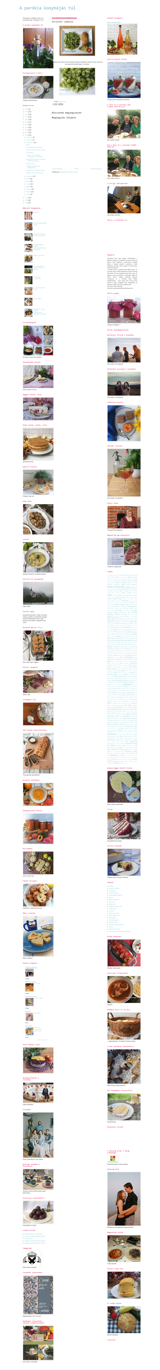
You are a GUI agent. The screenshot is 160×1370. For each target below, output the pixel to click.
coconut (120, 602)
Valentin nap (125, 753)
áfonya (131, 575)
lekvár (126, 674)
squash (113, 730)
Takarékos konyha (31, 996)
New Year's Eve (130, 696)
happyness (134, 646)
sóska (124, 726)
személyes (134, 736)
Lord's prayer (117, 678)
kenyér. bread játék (121, 669)
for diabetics (114, 631)
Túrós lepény (30, 152)
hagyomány (117, 646)
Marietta (27, 1011)
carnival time (127, 595)
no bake (112, 697)
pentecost (134, 703)
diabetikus (124, 614)
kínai (130, 670)
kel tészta (114, 667)
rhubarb (133, 716)
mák (133, 680)
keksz (109, 667)
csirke (131, 608)
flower (125, 629)
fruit (133, 634)
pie (117, 705)
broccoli (131, 590)
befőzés (124, 582)
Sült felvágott (37, 298)
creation (116, 606)
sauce (124, 722)
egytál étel (110, 621)
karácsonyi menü (112, 665)
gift (136, 636)
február (28, 192)
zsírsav (125, 763)
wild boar (126, 759)
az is (134, 579)
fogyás (128, 629)
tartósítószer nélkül (120, 743)
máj (130, 680)
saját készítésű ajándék (130, 718)
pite (123, 705)
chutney (113, 602)
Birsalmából (112, 918)
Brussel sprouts (111, 592)
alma (117, 577)
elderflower (118, 623)
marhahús (125, 682)
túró (129, 749)
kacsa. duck (115, 663)
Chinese (109, 601)
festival (135, 627)
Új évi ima (112, 902)
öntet (130, 699)
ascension (134, 577)
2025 (26, 112)
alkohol (113, 577)
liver (113, 678)
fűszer (108, 636)
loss (123, 678)
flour (123, 629)
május (28, 184)
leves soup (128, 676)
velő (119, 755)
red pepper (122, 714)
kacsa (108, 663)
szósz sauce (115, 742)
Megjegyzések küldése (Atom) (69, 172)
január (28, 194)
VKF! (129, 757)
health (132, 648)
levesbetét (134, 676)
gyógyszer (119, 644)
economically (115, 618)
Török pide (37, 983)
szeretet (109, 740)
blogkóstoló (124, 589)
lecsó (118, 674)
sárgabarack (110, 722)
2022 (26, 119)
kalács (121, 663)
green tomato (110, 644)
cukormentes (110, 608)
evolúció (116, 625)
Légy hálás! (37, 1013)
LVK (128, 678)
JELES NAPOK (122, 661)
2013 (26, 203)
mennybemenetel (116, 688)
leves (124, 676)
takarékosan (133, 742)
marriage (130, 682)
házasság (110, 648)
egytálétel (116, 621)
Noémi (121, 698)
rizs (112, 718)
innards (116, 657)
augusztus (29, 176)
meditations (127, 684)
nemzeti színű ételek (127, 694)
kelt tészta (133, 667)
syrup (116, 736)
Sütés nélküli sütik (114, 915)
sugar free (124, 731)
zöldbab (135, 761)
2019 (26, 127)
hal (122, 646)
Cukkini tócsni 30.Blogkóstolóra (35, 170)
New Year (122, 696)
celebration (113, 597)
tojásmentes (110, 747)
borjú (114, 590)
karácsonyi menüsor (122, 665)
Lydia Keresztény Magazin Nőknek (34, 1236)
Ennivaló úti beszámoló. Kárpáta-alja (120, 931)
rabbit (119, 713)
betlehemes (117, 584)
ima (124, 655)
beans (132, 580)
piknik (120, 705)
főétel (125, 631)
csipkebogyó (126, 608)
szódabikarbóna (128, 740)
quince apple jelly (112, 713)
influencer (134, 655)
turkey (126, 749)
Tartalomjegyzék (114, 920)
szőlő (122, 742)
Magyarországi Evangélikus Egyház (35, 1243)
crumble (121, 606)
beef (136, 581)
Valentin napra (113, 922)
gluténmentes (111, 638)
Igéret (28, 145)
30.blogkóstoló (110, 575)
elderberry (112, 623)
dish (132, 614)
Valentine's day (133, 753)
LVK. (130, 678)
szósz (108, 742)
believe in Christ (132, 582)
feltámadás (127, 627)
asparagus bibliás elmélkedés (120, 579)
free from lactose (111, 634)
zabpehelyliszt (121, 761)
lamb (136, 672)
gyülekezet (134, 644)
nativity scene (116, 694)
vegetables (114, 755)
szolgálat (134, 740)
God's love (116, 640)
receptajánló (110, 714)
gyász (115, 644)
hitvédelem (122, 650)
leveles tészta (118, 676)
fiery (108, 629)
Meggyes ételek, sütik (115, 906)
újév (108, 751)
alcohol (109, 577)
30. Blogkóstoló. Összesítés (34, 147)
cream (112, 606)
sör (108, 728)
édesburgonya (123, 618)
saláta (114, 720)
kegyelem (134, 665)
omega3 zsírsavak (116, 699)
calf (123, 595)
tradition (114, 749)
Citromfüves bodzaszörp (37, 277)
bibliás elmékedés (131, 584)
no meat (117, 697)
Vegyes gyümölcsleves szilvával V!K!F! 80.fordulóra (35, 160)
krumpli (132, 672)
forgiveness (121, 631)
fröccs (130, 634)
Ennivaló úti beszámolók (116, 924)
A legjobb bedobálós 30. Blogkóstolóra (33, 166)
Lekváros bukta (38, 998)
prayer (130, 707)
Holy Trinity (134, 650)
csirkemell (119, 610)
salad (110, 720)
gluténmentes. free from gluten (124, 638)
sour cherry (134, 726)
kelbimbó (120, 667)
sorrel (108, 726)
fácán (128, 625)
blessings (119, 589)
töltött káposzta (129, 747)
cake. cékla (115, 595)
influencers (110, 657)
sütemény (111, 734)
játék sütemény (114, 661)
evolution (121, 625)
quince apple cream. (132, 711)
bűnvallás (129, 592)
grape (123, 642)
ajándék (135, 575)
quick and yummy (112, 711)
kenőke (109, 669)
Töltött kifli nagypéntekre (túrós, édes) (38, 1029)
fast (119, 627)
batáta (125, 580)
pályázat (115, 701)
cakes (120, 595)
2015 (26, 197)
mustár (119, 692)
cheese (131, 597)
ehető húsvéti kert (124, 621)
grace (119, 642)
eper (123, 623)
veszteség (109, 757)
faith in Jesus (133, 625)
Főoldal (76, 169)
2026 (26, 109)
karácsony (133, 663)
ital (129, 659)
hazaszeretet (126, 648)
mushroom (114, 692)
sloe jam (132, 724)
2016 (26, 135)
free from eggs (123, 633)
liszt (110, 678)
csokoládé (131, 610)
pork (116, 707)
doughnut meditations (119, 616)
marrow (135, 682)
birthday (109, 589)
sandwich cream (133, 720)
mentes (109, 688)
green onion (134, 642)
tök (124, 747)
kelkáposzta (126, 667)
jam (136, 659)
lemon (129, 674)
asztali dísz (129, 579)
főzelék (130, 631)
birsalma (127, 587)
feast (122, 627)
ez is (125, 625)
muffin (108, 692)
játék (109, 661)
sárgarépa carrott (118, 722)
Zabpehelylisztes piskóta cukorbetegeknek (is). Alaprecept (40, 247)
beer (108, 582)
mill (119, 690)
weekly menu (115, 759)
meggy (125, 686)
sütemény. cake (121, 734)
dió (129, 614)
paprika (120, 701)
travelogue (120, 749)
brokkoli (135, 590)
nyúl (127, 697)
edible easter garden (132, 618)
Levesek (111, 911)
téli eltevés (111, 745)
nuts (124, 697)
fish (114, 629)
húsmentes (110, 655)
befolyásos (118, 582)
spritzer (109, 730)
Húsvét (116, 655)
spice (130, 728)
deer (125, 612)
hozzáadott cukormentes (131, 651)
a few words (117, 575)
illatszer (121, 655)
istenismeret (124, 659)
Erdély (132, 623)
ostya (127, 699)
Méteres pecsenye (39, 255)
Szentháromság (127, 738)
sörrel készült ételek (114, 728)
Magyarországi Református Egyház (34, 1241)
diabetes (117, 614)
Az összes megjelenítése (41, 1039)
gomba (135, 640)
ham (130, 646)
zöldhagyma (110, 763)
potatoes (121, 707)
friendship (117, 634)
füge (136, 634)
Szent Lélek (119, 738)
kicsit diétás (120, 671)
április (28, 186)
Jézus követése (133, 661)
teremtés (119, 745)
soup (128, 726)
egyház (135, 619)
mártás (109, 684)
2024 (26, 114)
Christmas (124, 601)
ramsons (123, 713)
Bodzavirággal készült (115, 895)
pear (119, 703)
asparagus (109, 579)
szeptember (30, 142)
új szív (135, 749)
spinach (135, 728)
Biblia (123, 584)
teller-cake (28, 1026)
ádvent (127, 575)
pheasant (114, 705)
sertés (116, 724)
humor (109, 653)
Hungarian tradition (128, 653)
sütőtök (135, 734)
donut (135, 614)
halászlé (126, 646)
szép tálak (134, 738)
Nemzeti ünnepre (114, 888)
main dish (126, 680)
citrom (116, 602)
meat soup (114, 684)
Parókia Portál (28, 1238)
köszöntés (123, 672)
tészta (124, 745)
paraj (131, 701)
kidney (126, 670)
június (28, 181)
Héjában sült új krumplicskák (34, 173)
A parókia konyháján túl (47, 8)
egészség (119, 619)
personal (109, 705)
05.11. (36, 969)
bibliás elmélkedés (116, 587)
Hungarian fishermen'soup (117, 653)
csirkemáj (113, 610)
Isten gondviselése (126, 657)
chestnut (135, 597)
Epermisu (36, 212)
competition (125, 602)
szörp (126, 742)
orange (123, 699)
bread (127, 591)
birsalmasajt (134, 587)
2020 (26, 124)
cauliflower (134, 595)
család (120, 608)
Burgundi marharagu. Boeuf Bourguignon (40, 234)
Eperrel (111, 897)
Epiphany (127, 623)
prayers (135, 707)
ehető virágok (133, 621)
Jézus (127, 661)
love (125, 678)
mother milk (134, 690)
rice (136, 716)
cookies (116, 605)
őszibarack (134, 699)
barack (112, 580)
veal (108, 755)
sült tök (135, 731)
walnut (135, 757)
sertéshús (121, 724)
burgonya (123, 592)
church (108, 602)
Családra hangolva (31, 967)
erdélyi (135, 623)
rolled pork (115, 718)
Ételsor (111, 927)
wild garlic (130, 759)
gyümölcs (110, 646)
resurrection (126, 716)
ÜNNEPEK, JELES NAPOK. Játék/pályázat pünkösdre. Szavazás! (40, 312)
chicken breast (117, 599)
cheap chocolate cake (122, 597)
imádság (128, 655)
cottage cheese (124, 605)
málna (111, 682)
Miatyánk (123, 688)
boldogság (109, 590)
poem (130, 705)
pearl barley (124, 703)
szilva (114, 740)
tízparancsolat (130, 745)
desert (129, 612)
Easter (109, 618)
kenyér (114, 669)
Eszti (112, 625)
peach (115, 703)
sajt (108, 720)
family (108, 627)
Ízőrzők (133, 659)
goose (116, 642)
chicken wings (133, 599)
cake (109, 595)
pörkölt (126, 707)
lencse (108, 676)
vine (120, 757)
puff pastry (119, 709)
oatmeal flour (131, 697)
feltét (132, 627)
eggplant (127, 619)
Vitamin (126, 757)
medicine (119, 684)
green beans (128, 642)
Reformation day (112, 716)
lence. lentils (134, 674)
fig (110, 629)
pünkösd (134, 709)
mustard (124, 692)
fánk (112, 627)
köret (64, 101)
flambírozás (118, 629)
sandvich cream (119, 720)
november (29, 140)
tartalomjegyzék (111, 743)
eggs (131, 619)
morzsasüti (123, 690)
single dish (127, 724)
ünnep (135, 751)
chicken (109, 599)
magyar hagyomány (117, 680)
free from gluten (132, 633)
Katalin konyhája (30, 982)
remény (120, 716)
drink (126, 616)
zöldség (116, 763)
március (28, 189)
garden (113, 636)
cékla (108, 597)
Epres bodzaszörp (114, 22)
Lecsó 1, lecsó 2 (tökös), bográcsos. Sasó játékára (34, 156)
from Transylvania (124, 634)
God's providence (126, 640)
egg (123, 619)
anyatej (121, 577)
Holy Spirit (128, 650)
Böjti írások (112, 904)
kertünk (114, 670)
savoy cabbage (130, 722)
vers (122, 755)
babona (109, 580)
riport (108, 718)
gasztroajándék (125, 636)
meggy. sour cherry (132, 686)
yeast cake (115, 761)
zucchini (121, 763)
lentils (112, 676)
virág (122, 757)
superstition (130, 731)
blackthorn (113, 589)
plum (126, 705)
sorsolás (113, 726)
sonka (135, 724)
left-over (122, 674)
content (111, 604)
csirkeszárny (126, 610)
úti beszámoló (126, 751)
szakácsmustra (123, 736)
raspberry (128, 713)
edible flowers (111, 620)
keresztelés (129, 669)
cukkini (125, 606)
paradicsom (126, 701)
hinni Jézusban (115, 650)
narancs (135, 692)
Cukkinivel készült (114, 929)
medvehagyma (112, 686)
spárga (122, 728)
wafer (132, 757)
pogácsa (135, 705)
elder (108, 623)
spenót (127, 728)
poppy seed (110, 707)
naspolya (109, 694)
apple (129, 577)
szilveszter (119, 740)
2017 (26, 132)
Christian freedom (116, 601)
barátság (121, 580)
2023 (26, 117)
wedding (109, 759)
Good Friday (110, 642)
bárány (117, 580)
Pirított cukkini (30, 163)
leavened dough (112, 674)
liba (108, 678)
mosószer (129, 690)
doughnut (110, 616)
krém (127, 672)
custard (116, 608)
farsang (116, 627)
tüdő (132, 749)
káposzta (126, 663)
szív (123, 740)
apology (125, 577)
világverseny (115, 757)
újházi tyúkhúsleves (116, 751)
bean (129, 580)
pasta (108, 703)
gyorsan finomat (127, 644)
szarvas (129, 736)
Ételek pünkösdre (114, 899)
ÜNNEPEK (109, 753)
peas (129, 703)
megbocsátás (120, 686)
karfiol (129, 665)
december (29, 137)
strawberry (120, 730)
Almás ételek (113, 909)
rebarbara (134, 713)
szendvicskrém (111, 738)
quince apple (122, 711)
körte (119, 672)
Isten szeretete (116, 659)
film (112, 629)
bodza (135, 589)
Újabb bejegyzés (57, 169)
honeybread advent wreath (114, 651)
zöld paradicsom (129, 761)
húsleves (135, 653)
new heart (116, 696)
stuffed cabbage (128, 730)
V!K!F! (114, 753)
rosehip (120, 718)
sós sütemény (119, 726)
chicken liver (126, 599)
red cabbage (116, 714)
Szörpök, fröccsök (114, 913)
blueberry (131, 589)
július (28, 179)
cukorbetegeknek (132, 606)
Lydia (133, 678)
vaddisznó (118, 753)
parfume (135, 701)
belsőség (109, 584)
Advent (123, 575)
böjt (120, 591)
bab (136, 579)
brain (123, 590)
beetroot (112, 582)
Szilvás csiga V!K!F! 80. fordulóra (36, 150)
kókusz (135, 670)
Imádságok (112, 890)
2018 (26, 130)
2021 (26, 122)
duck (136, 616)
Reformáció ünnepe (131, 715)
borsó (117, 590)
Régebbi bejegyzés (96, 169)
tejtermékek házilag (131, 743)
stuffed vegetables (117, 731)
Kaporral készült (113, 893)
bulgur (118, 592)
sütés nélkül (129, 734)
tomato (116, 747)
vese (136, 755)
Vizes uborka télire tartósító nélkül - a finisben (39, 267)
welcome (121, 759)
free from (134, 631)
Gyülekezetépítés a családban (33, 1234)
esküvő (109, 625)
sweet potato (110, 736)
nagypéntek (130, 692)
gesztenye (132, 636)
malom (114, 682)
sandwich (126, 720)
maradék (119, 682)
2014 (26, 200)
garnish (61, 101)
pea (112, 703)
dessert (134, 612)
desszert (110, 614)
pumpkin (129, 709)
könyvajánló (110, 672)
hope (123, 651)
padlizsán (109, 701)
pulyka (125, 709)
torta (120, 747)
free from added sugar (112, 633)
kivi (132, 670)
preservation (111, 709)
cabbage (135, 592)
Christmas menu (133, 601)
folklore (132, 629)
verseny (132, 755)
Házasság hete (118, 648)
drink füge (131, 616)
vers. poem (127, 755)
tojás (136, 745)
